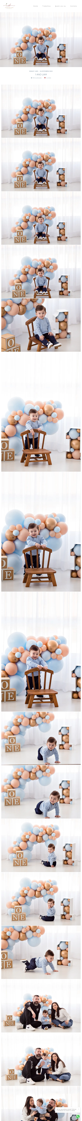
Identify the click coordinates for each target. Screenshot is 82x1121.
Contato (73, 6)
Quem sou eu (60, 6)
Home (35, 6)
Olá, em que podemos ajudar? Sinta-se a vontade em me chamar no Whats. (79, 1112)
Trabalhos (46, 6)
